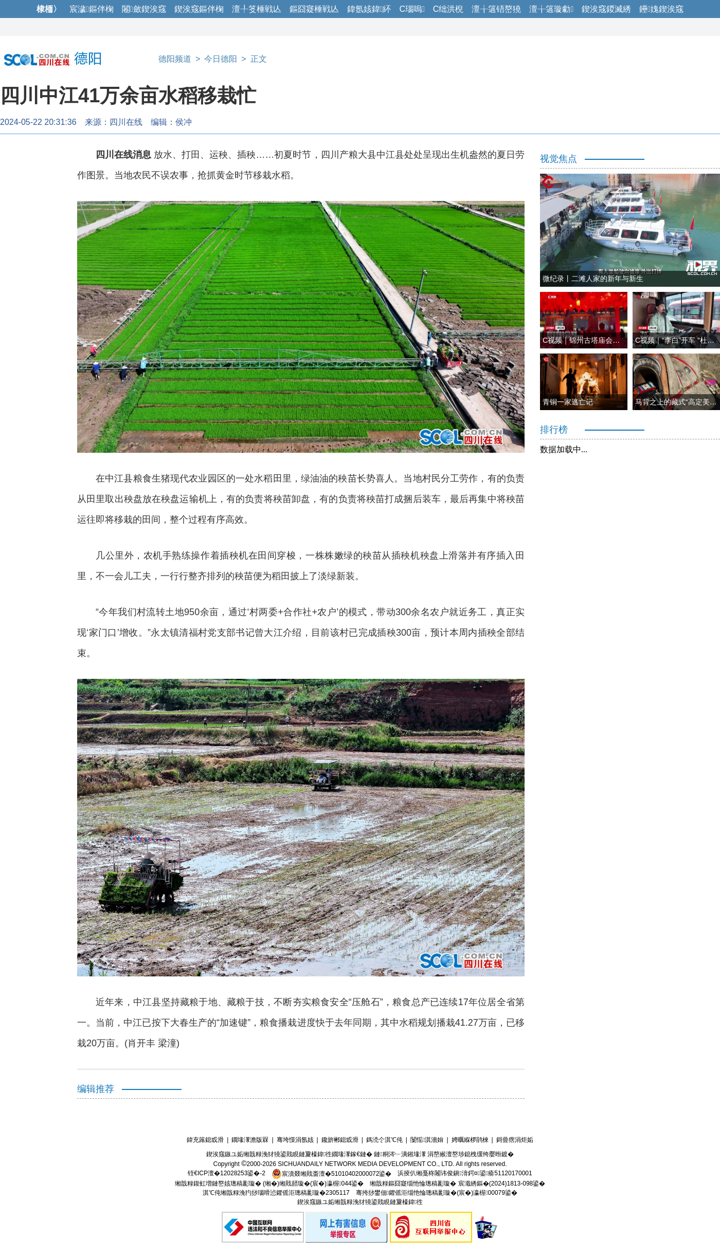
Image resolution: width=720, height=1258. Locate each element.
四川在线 (126, 122)
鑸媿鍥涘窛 (661, 9)
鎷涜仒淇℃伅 (384, 1139)
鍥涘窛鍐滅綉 (606, 9)
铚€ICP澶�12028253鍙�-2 (226, 1173)
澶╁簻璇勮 (551, 9)
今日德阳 (220, 58)
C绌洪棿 (448, 9)
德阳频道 (174, 58)
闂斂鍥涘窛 (144, 9)
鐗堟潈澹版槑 (249, 1139)
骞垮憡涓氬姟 (295, 1139)
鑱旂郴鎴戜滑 (339, 1139)
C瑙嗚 (411, 9)
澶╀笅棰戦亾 (256, 9)
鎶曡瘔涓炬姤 (514, 1139)
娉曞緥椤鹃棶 (470, 1139)
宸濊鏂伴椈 (91, 9)
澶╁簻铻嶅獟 (496, 9)
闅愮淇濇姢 (426, 1139)
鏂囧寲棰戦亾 (314, 9)
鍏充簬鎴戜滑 (205, 1139)
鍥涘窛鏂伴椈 (199, 9)
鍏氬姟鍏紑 (369, 9)
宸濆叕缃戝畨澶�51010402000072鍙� (331, 1173)
